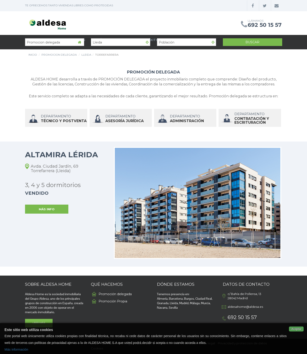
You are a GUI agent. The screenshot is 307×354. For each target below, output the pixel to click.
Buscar (252, 42)
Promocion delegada (59, 54)
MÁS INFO (47, 209)
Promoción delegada (115, 294)
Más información (16, 349)
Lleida (86, 54)
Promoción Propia (113, 301)
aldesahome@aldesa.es (245, 306)
